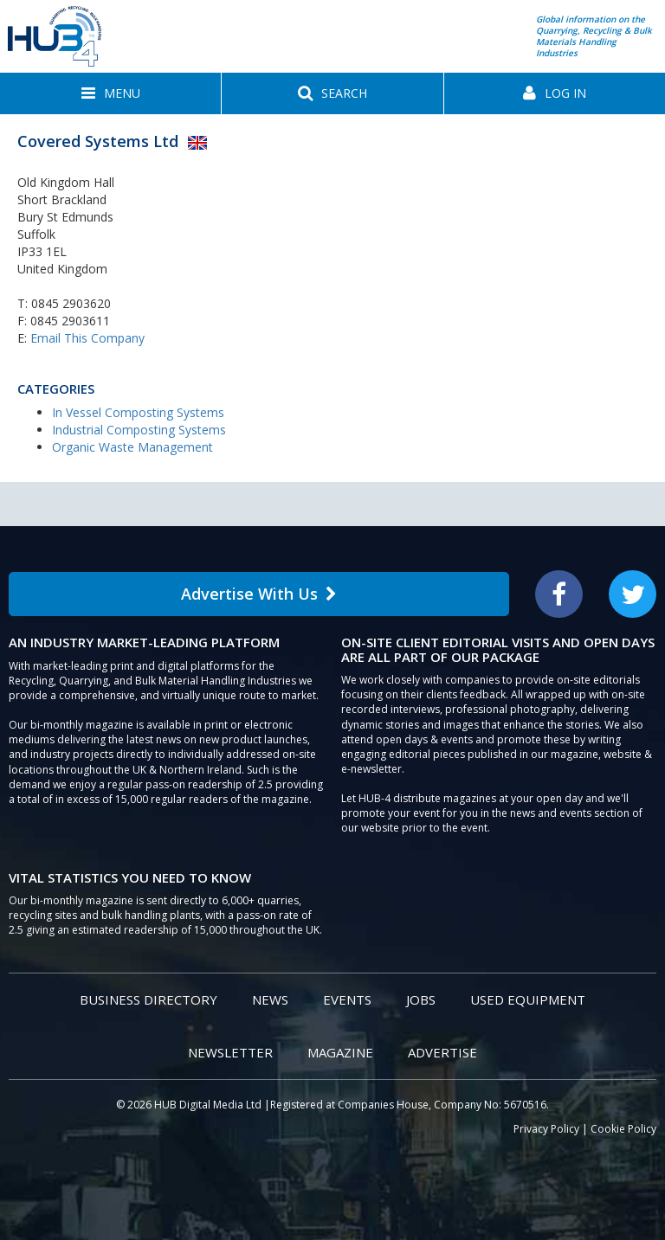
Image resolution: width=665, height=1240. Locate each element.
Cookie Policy (623, 1128)
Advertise (442, 1052)
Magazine (340, 1052)
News (270, 999)
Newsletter (230, 1052)
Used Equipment (527, 999)
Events (347, 999)
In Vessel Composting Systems (138, 412)
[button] (110, 93)
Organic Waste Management (132, 447)
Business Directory (148, 999)
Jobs (421, 999)
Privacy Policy (546, 1128)
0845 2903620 (71, 303)
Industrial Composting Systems (139, 429)
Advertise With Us (259, 593)
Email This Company (87, 338)
